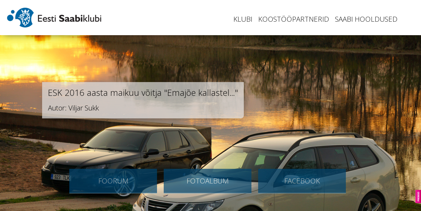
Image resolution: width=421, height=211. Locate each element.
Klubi (242, 19)
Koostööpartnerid (293, 19)
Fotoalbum (208, 181)
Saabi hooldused (366, 19)
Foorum (113, 181)
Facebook (302, 181)
